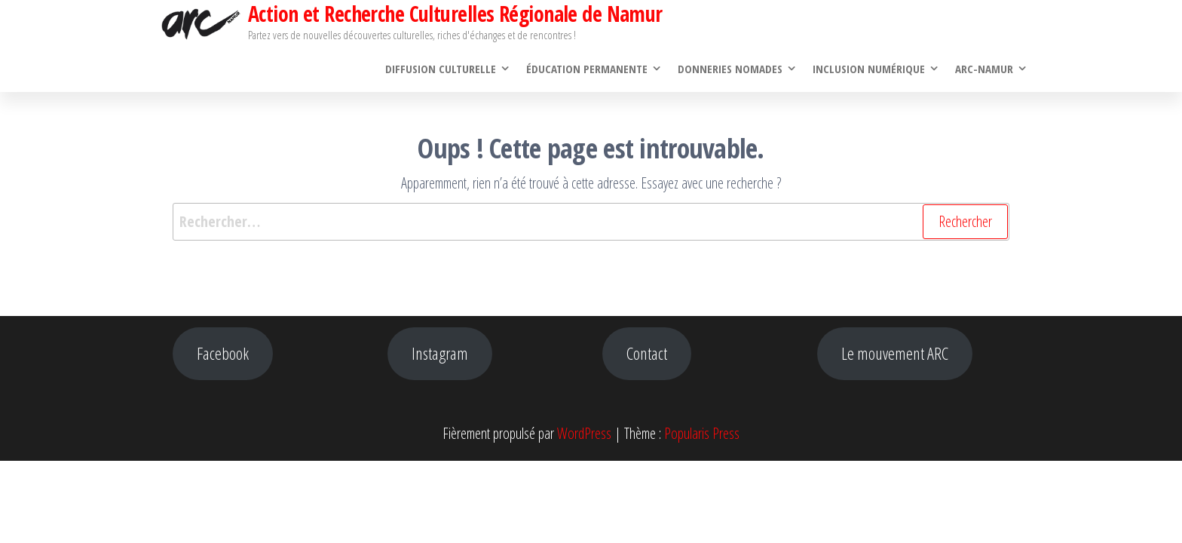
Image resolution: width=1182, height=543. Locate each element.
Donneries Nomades (730, 68)
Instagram (440, 353)
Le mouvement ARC (894, 353)
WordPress (584, 433)
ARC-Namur (984, 68)
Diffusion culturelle (440, 68)
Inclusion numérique (869, 68)
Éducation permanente (587, 68)
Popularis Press (702, 433)
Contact (646, 353)
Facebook (223, 353)
